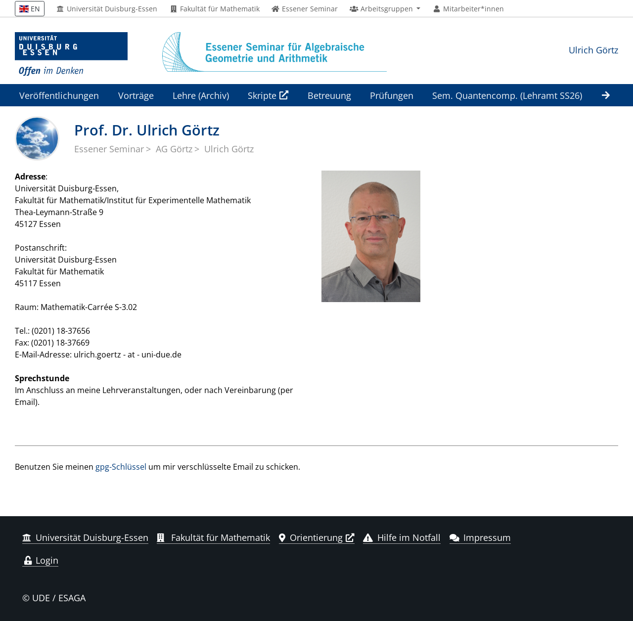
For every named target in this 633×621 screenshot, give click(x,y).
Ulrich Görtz (593, 50)
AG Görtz (174, 149)
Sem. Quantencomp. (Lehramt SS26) (507, 95)
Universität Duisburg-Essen (107, 9)
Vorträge (136, 95)
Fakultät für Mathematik (214, 9)
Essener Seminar (109, 149)
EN (29, 8)
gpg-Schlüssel (120, 466)
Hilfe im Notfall (402, 537)
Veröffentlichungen (59, 95)
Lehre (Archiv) (201, 95)
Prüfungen (391, 95)
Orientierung (311, 537)
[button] (385, 9)
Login (40, 560)
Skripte (262, 95)
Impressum (480, 537)
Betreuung (329, 95)
